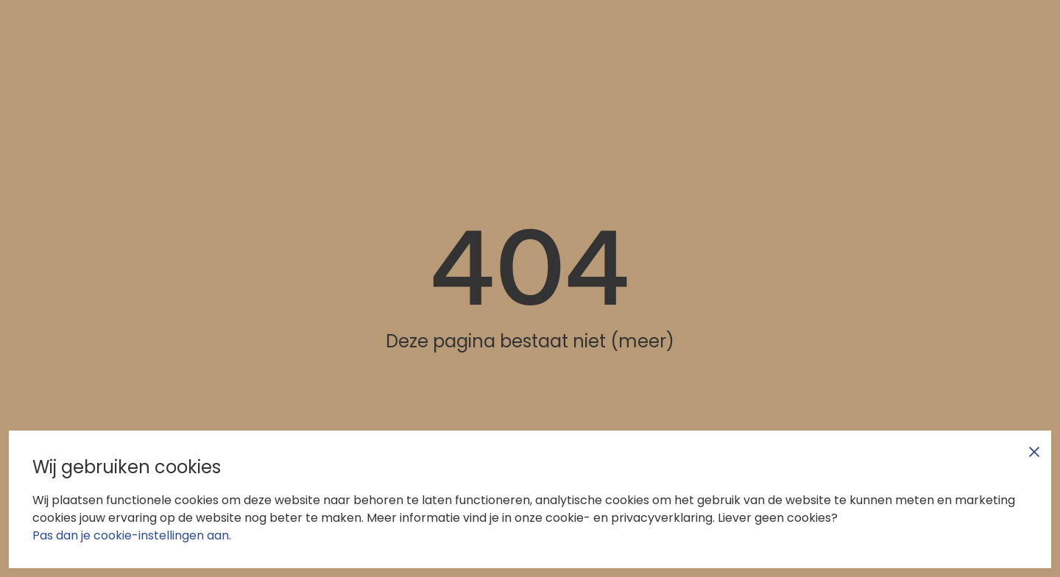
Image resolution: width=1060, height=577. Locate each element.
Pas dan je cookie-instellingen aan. (131, 535)
